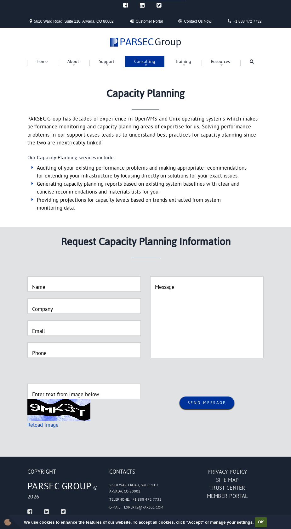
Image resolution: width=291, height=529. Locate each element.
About (73, 61)
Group (150, 42)
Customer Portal (146, 21)
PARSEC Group (59, 486)
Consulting (144, 61)
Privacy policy (227, 471)
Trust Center (227, 487)
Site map (227, 479)
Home (42, 61)
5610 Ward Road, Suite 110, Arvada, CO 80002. (72, 21)
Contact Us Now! (195, 21)
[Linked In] (142, 5)
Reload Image (43, 424)
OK (261, 522)
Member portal (227, 495)
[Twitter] (159, 5)
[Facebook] (125, 5)
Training (183, 61)
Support (106, 61)
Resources (220, 61)
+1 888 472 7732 (244, 21)
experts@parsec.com (143, 507)
